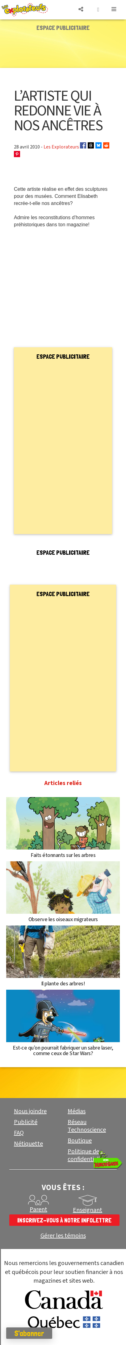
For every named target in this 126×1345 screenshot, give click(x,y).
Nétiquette (28, 1143)
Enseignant (87, 1210)
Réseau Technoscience (87, 1126)
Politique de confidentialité (87, 1155)
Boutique (80, 1140)
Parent (38, 1209)
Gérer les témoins (63, 1236)
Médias (77, 1111)
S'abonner (29, 1333)
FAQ (19, 1133)
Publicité (25, 1122)
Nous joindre (30, 1111)
